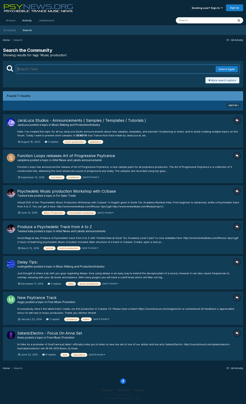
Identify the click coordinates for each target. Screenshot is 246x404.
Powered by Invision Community (123, 398)
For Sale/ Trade (66, 195)
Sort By (234, 105)
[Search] (195, 20)
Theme (107, 390)
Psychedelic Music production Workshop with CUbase (66, 191)
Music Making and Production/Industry (76, 124)
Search (27, 30)
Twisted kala (25, 195)
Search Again (227, 69)
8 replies (49, 354)
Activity (27, 22)
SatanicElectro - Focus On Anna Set (49, 333)
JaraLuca (23, 124)
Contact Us (123, 390)
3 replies (51, 141)
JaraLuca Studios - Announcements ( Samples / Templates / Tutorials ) (81, 120)
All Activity (9, 30)
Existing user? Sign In (207, 7)
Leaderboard (46, 20)
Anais (20, 337)
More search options (222, 80)
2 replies (53, 319)
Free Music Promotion (61, 302)
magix (21, 302)
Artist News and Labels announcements (77, 160)
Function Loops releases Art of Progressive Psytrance (66, 155)
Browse (10, 20)
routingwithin (25, 266)
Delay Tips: (27, 262)
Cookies (139, 390)
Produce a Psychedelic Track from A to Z (54, 226)
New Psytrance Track (37, 297)
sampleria (23, 160)
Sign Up (234, 7)
